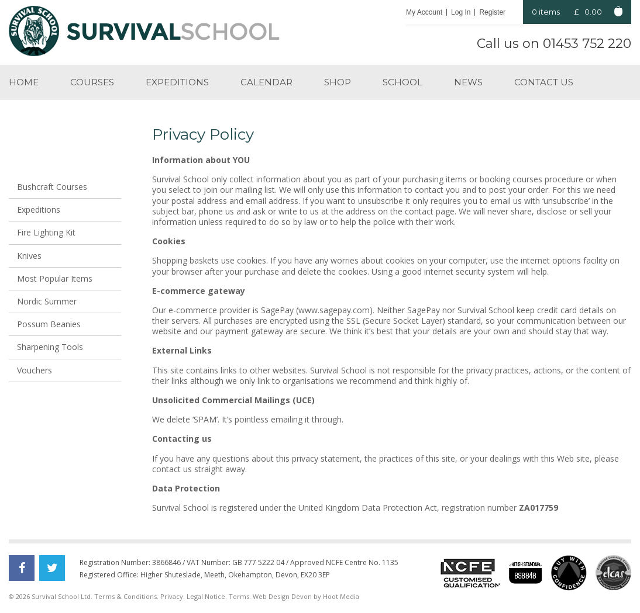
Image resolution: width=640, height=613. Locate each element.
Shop (337, 82)
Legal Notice (206, 596)
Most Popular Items (54, 278)
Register (492, 12)
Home (24, 82)
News (468, 82)
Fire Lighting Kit (46, 232)
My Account (424, 12)
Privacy (171, 596)
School (402, 82)
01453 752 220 (587, 43)
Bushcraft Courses (52, 186)
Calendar (266, 82)
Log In (460, 12)
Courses (92, 82)
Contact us (543, 82)
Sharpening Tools (50, 346)
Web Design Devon (282, 596)
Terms (239, 596)
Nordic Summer (47, 301)
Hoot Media (341, 596)
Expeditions (177, 82)
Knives (29, 255)
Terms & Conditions (125, 596)
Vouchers (34, 370)
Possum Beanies (49, 324)
